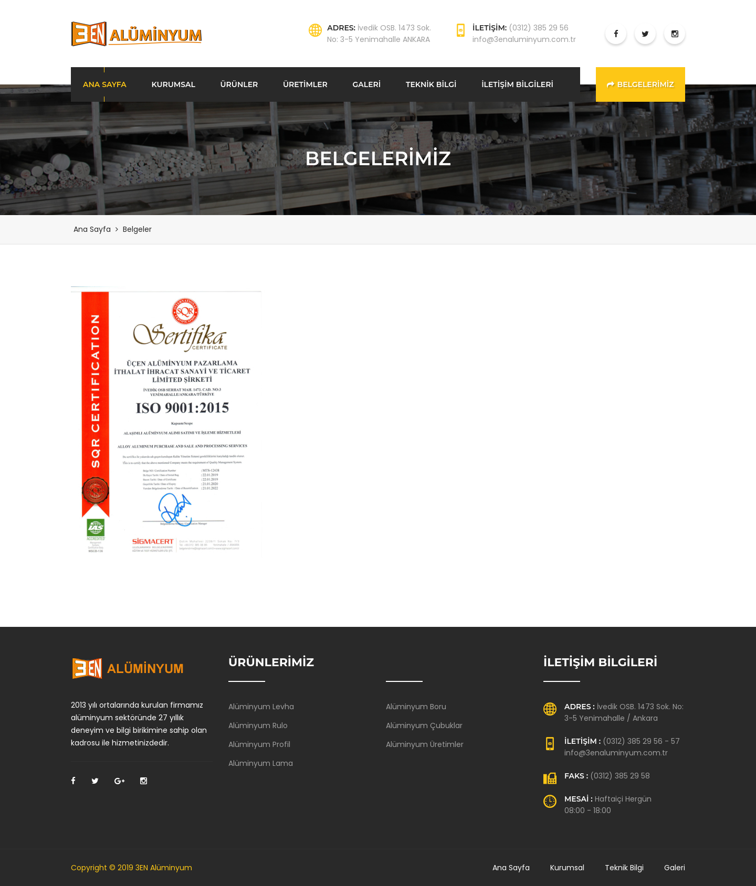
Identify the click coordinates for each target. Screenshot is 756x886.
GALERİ (367, 84)
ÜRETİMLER (305, 84)
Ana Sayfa (92, 229)
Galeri (674, 867)
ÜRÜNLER (239, 84)
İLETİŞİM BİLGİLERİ (517, 84)
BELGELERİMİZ (640, 84)
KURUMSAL (173, 84)
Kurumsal (567, 867)
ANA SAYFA (105, 84)
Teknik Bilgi (624, 867)
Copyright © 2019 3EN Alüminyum (131, 867)
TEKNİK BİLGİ (431, 84)
